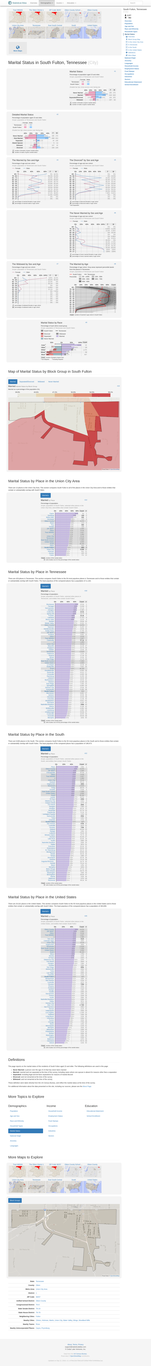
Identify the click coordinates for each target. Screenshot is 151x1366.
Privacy (81, 1344)
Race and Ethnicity (17, 1121)
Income (60, 3)
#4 (57, 160)
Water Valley (67, 1320)
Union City (58, 1320)
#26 (86, 916)
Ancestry (13, 1141)
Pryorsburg (45, 1328)
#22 (86, 753)
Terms (75, 1344)
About (69, 1344)
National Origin (15, 1136)
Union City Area (41, 1289)
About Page (87, 1086)
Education (71, 3)
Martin (51, 1320)
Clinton (38, 1320)
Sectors (51, 1136)
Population (14, 1111)
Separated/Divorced (26, 382)
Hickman (45, 1320)
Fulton (38, 1316)
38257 (38, 1297)
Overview (33, 3)
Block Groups (15, 1200)
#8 (115, 264)
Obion (38, 1285)
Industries (52, 1131)
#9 (86, 322)
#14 (86, 500)
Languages (14, 1146)
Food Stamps (53, 1121)
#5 (115, 160)
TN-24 (38, 1309)
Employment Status (55, 1116)
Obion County (41, 1301)
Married (13, 382)
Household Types (16, 1126)
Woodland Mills (84, 1320)
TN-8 (38, 1305)
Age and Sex (14, 1116)
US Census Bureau (80, 1354)
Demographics (47, 3)
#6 (115, 213)
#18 (86, 591)
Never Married (53, 382)
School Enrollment (93, 1116)
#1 (115, 71)
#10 (118, 386)
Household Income (55, 1111)
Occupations (53, 1126)
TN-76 (38, 1312)
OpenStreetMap (75, 1356)
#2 (57, 114)
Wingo (75, 1320)
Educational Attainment (95, 1111)
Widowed (41, 382)
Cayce (38, 1328)
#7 (57, 264)
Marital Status (15, 1131)
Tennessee (40, 1281)
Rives (38, 1324)
